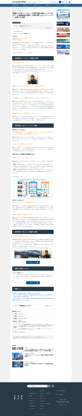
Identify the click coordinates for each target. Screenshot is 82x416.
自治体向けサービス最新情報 (17, 10)
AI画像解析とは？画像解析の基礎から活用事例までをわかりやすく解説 (26, 293)
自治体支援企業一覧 (32, 406)
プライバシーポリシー (33, 398)
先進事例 (41, 390)
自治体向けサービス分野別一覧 (45, 403)
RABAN (42, 408)
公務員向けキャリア (48, 5)
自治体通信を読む (15, 5)
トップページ (31, 390)
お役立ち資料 (42, 406)
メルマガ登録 (58, 5)
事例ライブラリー (43, 398)
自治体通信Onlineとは (33, 393)
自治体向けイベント (26, 5)
